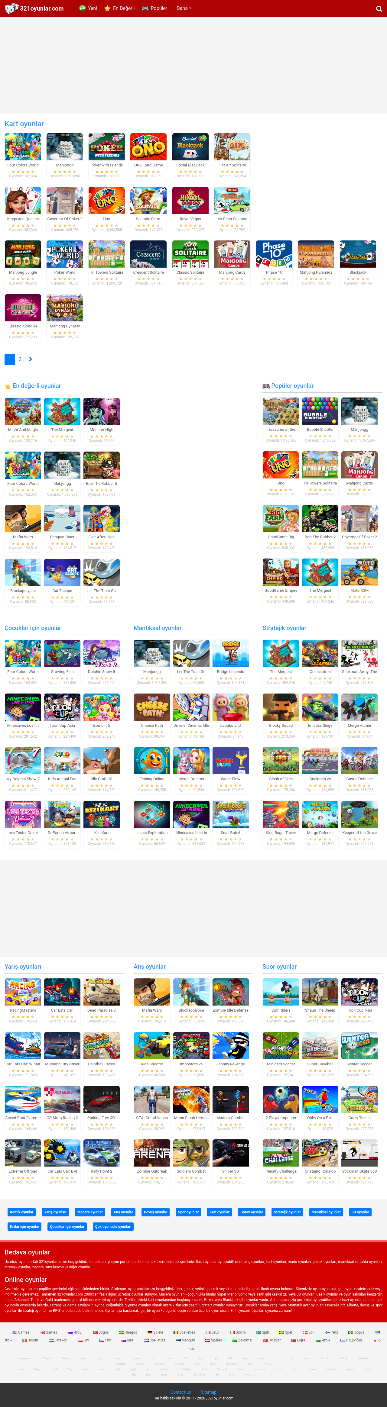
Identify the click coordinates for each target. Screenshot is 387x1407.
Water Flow (230, 779)
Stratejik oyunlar (284, 628)
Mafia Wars (23, 537)
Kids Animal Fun (62, 779)
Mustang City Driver (62, 1064)
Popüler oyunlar (288, 385)
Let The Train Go (101, 590)
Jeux (213, 1332)
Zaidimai (243, 1340)
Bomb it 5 (101, 725)
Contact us (181, 1392)
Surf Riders (281, 1010)
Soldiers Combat (191, 1171)
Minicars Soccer (281, 1064)
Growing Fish (62, 671)
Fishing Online (152, 779)
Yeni (92, 8)
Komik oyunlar (21, 1212)
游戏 (231, 1374)
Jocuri (30, 1340)
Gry (84, 1340)
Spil (309, 1332)
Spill (263, 1332)
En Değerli (124, 8)
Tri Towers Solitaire (320, 483)
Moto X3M (359, 590)
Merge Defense (320, 832)
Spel (286, 1332)
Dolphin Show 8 (101, 671)
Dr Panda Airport (62, 832)
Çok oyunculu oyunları (113, 1227)
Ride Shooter (152, 1064)
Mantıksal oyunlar (158, 628)
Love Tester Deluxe (23, 832)
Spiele (156, 1332)
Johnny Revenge (230, 1064)
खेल (217, 1374)
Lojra (298, 1340)
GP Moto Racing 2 (62, 1118)
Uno (281, 483)
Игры (75, 1332)
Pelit (332, 1332)
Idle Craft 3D (101, 779)
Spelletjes (185, 1332)
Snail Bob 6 (230, 832)
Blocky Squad (281, 725)
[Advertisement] (193, 65)
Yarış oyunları (23, 966)
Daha (182, 8)
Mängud (186, 1340)
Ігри (295, 1369)
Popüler (159, 8)
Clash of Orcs (281, 779)
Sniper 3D (230, 1171)
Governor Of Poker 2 (359, 537)
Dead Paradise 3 (101, 1010)
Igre (128, 1340)
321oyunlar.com (42, 8)
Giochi (238, 1332)
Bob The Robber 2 (320, 537)
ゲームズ (249, 1374)
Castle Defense (359, 779)
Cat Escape (62, 590)
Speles (214, 1340)
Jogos (101, 1332)
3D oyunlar (360, 1212)
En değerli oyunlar (33, 385)
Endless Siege (320, 725)
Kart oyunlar (219, 1212)
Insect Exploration (152, 832)
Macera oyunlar (89, 1212)
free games (24, 1358)
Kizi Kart (101, 832)
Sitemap (208, 1392)
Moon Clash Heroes (191, 1118)
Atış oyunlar (150, 966)
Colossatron (320, 671)
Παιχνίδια (351, 1340)
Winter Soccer (359, 1064)
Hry (105, 1340)
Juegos (128, 1332)
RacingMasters (23, 1010)
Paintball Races (101, 1064)
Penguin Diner (62, 537)
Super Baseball (320, 1064)
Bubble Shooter (320, 429)
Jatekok (58, 1340)
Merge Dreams (191, 779)
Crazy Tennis (359, 1118)
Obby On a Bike (320, 1118)
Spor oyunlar (279, 966)
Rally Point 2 (101, 1171)
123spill (46, 1358)
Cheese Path (152, 725)
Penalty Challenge (281, 1171)
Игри (323, 1340)
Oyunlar (272, 1340)
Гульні (312, 1369)
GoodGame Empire (281, 590)
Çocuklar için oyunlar (33, 628)
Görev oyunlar (251, 1212)
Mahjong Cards (359, 483)
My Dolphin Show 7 (23, 779)
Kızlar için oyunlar (24, 1227)
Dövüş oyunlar (155, 1212)
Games (21, 1332)
